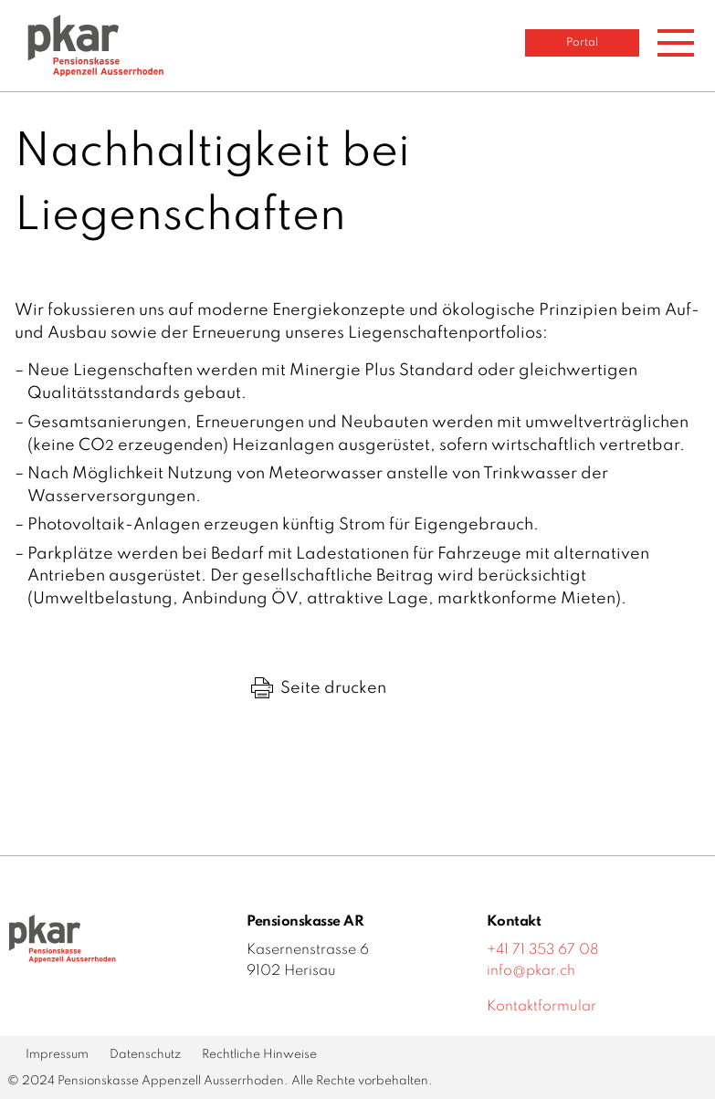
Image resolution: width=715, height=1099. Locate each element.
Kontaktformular (541, 1007)
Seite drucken (318, 688)
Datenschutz (145, 1055)
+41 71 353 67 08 (543, 950)
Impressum (57, 1055)
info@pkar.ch (531, 971)
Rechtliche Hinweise (259, 1055)
